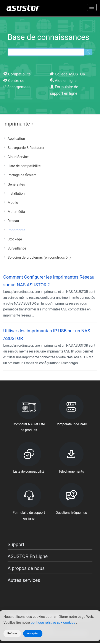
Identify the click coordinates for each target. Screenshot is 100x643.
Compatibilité (17, 74)
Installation (16, 193)
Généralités (16, 184)
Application (16, 139)
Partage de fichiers (22, 175)
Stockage (15, 239)
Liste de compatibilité (24, 166)
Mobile (13, 203)
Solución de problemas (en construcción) (39, 257)
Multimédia (16, 212)
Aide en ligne (63, 80)
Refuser (12, 633)
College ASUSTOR (67, 74)
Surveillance (17, 248)
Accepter (32, 633)
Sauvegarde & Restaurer (26, 148)
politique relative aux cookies (53, 622)
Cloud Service (18, 157)
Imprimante (16, 230)
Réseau (13, 221)
